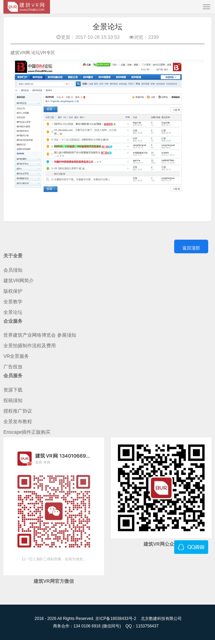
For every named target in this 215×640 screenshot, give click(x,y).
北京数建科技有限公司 (161, 618)
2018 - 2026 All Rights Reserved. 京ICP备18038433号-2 (85, 618)
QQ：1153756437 (142, 626)
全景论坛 (12, 312)
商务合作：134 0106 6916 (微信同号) (87, 626)
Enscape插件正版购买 (26, 432)
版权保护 (12, 291)
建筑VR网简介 (18, 280)
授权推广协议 (17, 411)
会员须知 (12, 270)
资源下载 (12, 390)
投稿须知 (12, 400)
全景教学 (12, 301)
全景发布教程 (17, 421)
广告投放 (12, 366)
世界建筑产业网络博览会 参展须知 (39, 335)
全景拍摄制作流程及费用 (29, 345)
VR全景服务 (16, 356)
